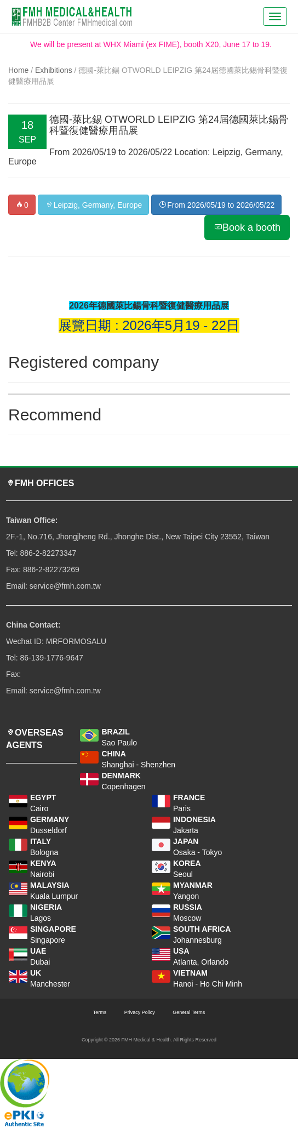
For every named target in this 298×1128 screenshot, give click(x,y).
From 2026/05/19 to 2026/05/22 (216, 204)
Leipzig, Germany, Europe (93, 204)
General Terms (189, 1012)
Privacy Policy (139, 1012)
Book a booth (247, 227)
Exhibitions (53, 70)
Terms (100, 1012)
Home (18, 70)
